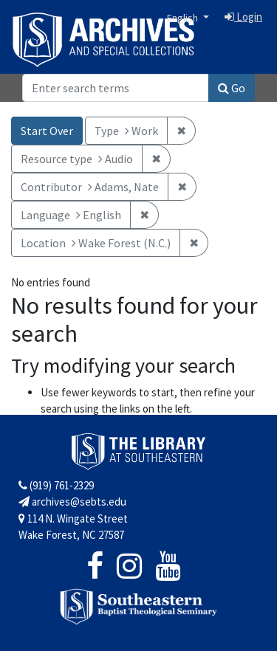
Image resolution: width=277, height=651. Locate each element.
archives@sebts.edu (72, 502)
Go (231, 87)
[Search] (115, 88)
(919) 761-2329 (56, 485)
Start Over (47, 130)
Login (243, 17)
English (183, 17)
